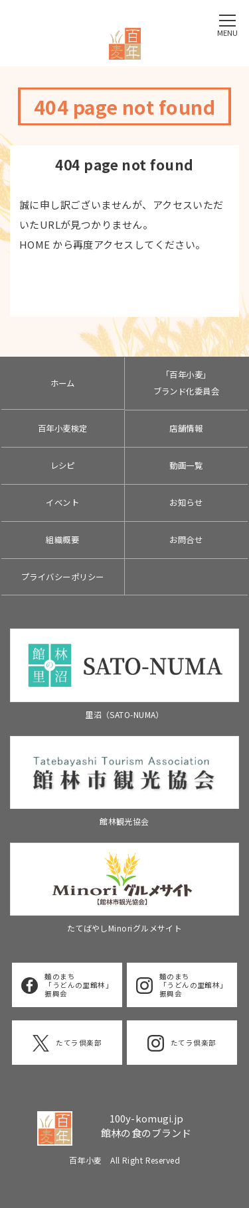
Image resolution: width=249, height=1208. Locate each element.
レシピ (62, 465)
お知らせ (186, 503)
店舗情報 (186, 428)
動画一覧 (186, 465)
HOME (34, 244)
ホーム (62, 383)
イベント (62, 503)
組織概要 (62, 540)
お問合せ (186, 540)
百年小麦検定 (63, 428)
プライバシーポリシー (62, 577)
